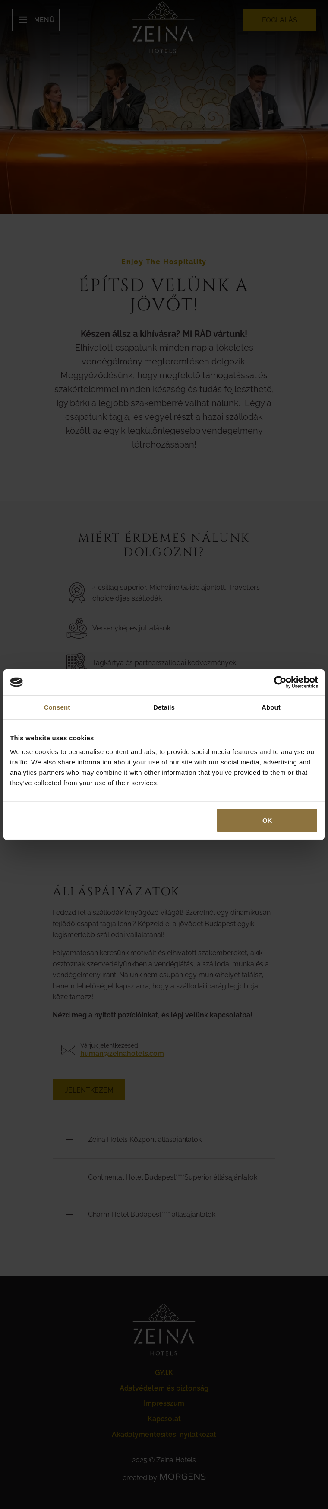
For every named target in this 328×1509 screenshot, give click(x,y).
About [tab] (271, 707)
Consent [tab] (57, 707)
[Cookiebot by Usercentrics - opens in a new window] (280, 682)
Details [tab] (164, 707)
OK (267, 820)
